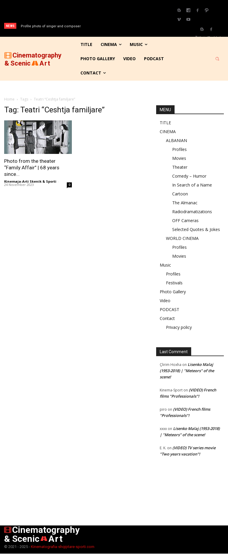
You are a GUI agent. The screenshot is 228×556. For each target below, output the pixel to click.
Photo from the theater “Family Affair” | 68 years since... (31, 167)
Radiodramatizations (192, 211)
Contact (167, 318)
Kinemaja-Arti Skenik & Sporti (30, 181)
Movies (179, 158)
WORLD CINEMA (182, 238)
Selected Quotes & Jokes (196, 229)
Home (9, 99)
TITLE (165, 122)
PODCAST (169, 309)
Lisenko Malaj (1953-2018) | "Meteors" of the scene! (187, 371)
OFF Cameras (185, 220)
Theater (179, 167)
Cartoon (180, 194)
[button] (217, 58)
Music (165, 265)
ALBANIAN (176, 140)
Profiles (179, 149)
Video (165, 300)
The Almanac (184, 202)
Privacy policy (179, 327)
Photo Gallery (173, 291)
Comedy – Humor (189, 176)
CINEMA (168, 131)
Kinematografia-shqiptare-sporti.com (62, 546)
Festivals (174, 283)
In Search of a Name (192, 185)
